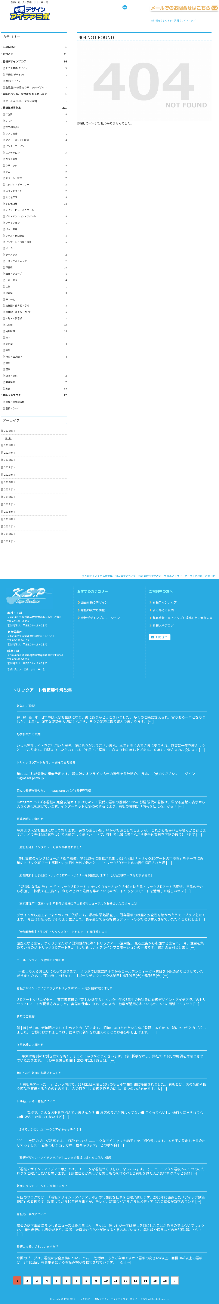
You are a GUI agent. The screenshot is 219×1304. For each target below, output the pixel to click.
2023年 (8, 460)
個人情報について (125, 576)
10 (106, 1280)
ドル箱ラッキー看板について (36, 1101)
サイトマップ (188, 20)
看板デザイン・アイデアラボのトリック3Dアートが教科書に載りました (65, 988)
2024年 (8, 452)
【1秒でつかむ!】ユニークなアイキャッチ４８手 (49, 1129)
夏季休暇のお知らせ (30, 819)
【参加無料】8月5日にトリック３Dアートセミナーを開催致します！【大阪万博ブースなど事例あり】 (85, 875)
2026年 (8, 430)
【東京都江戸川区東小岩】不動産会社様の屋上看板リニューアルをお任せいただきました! (77, 903)
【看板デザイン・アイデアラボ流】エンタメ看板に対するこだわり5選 (64, 1157)
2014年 (8, 526)
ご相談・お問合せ (205, 576)
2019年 (8, 489)
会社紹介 (155, 20)
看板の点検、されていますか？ (38, 1246)
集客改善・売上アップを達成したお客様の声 (183, 618)
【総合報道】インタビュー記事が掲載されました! (50, 847)
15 (155, 1280)
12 (125, 1280)
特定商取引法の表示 (149, 576)
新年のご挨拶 (26, 706)
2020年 (8, 482)
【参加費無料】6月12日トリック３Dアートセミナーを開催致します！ (64, 932)
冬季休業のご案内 (29, 734)
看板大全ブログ (163, 625)
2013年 (8, 534)
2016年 (8, 511)
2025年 (8, 445)
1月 (9, 438)
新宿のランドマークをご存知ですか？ (42, 1186)
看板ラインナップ (165, 602)
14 (145, 1280)
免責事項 (169, 576)
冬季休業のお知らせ (30, 1044)
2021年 (8, 474)
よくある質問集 (104, 576)
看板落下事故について (32, 1214)
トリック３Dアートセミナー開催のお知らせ (46, 762)
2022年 (8, 467)
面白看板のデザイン (94, 602)
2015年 (8, 519)
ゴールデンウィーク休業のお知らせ (41, 960)
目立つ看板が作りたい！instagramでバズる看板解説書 (54, 790)
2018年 (8, 497)
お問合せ (161, 637)
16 (165, 1280)
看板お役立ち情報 (93, 610)
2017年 (8, 504)
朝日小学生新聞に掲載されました (39, 1073)
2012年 (8, 541)
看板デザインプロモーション (100, 618)
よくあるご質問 (171, 20)
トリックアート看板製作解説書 (42, 690)
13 (135, 1280)
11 (115, 1280)
